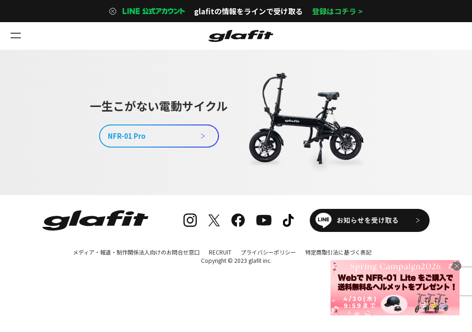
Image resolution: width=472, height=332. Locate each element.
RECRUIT (220, 252)
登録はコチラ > (337, 11)
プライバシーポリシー (268, 252)
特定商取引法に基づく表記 (338, 252)
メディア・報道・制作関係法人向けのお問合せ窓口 (136, 252)
